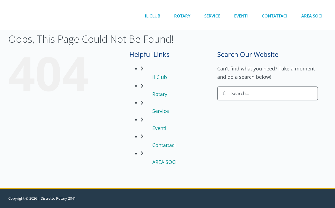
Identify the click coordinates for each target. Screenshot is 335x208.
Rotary (159, 94)
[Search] (224, 93)
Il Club (159, 77)
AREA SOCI (164, 162)
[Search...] (267, 93)
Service (160, 111)
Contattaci (164, 145)
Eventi (159, 128)
